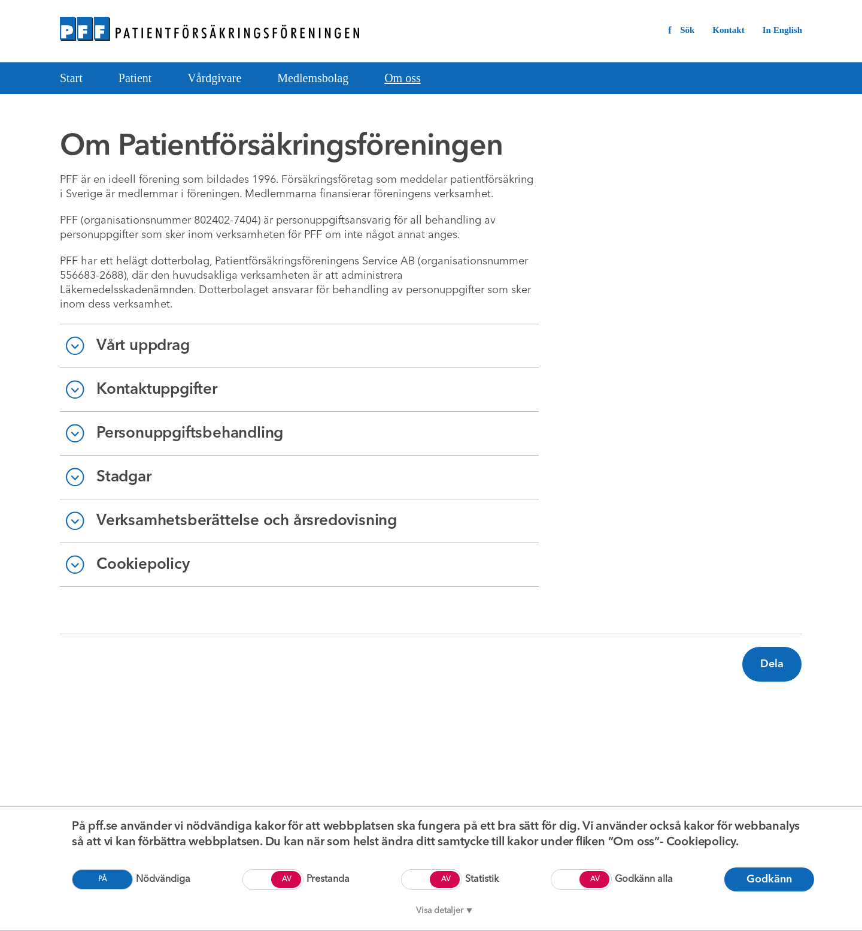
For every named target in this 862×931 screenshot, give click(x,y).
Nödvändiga (163, 879)
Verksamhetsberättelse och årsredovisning (246, 521)
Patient (135, 78)
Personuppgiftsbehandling (189, 433)
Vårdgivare (214, 78)
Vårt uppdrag (143, 346)
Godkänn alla (644, 879)
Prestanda (328, 879)
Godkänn (769, 879)
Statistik (482, 879)
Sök (687, 30)
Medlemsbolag (312, 78)
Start (71, 78)
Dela (772, 664)
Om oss (402, 78)
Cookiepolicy (143, 565)
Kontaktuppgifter (156, 389)
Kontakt (728, 30)
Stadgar (123, 477)
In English (782, 30)
